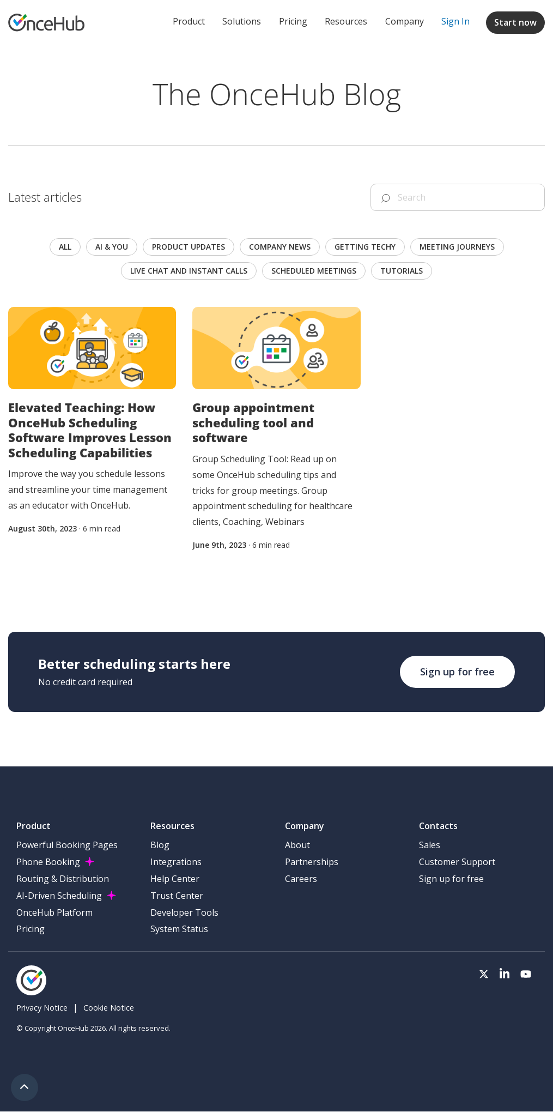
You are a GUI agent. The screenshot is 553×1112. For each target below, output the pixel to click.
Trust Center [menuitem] (176, 896)
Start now (515, 22)
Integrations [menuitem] (176, 862)
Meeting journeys (457, 246)
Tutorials (401, 270)
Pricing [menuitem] (293, 21)
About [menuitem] (297, 845)
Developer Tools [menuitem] (184, 912)
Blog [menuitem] (159, 845)
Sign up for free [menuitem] (451, 879)
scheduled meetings (313, 270)
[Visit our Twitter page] (483, 974)
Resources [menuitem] (346, 21)
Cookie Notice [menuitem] (108, 1007)
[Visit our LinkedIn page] (504, 974)
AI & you (111, 246)
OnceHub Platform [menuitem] (54, 912)
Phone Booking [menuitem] (48, 862)
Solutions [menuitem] (241, 21)
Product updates (188, 246)
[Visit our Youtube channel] (526, 974)
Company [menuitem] (404, 21)
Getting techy (365, 246)
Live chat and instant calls (188, 270)
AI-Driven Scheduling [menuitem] (59, 896)
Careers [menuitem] (301, 879)
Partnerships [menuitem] (311, 862)
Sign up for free (457, 671)
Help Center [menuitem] (174, 879)
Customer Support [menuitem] (457, 862)
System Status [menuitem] (179, 929)
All (65, 246)
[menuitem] (455, 22)
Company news (280, 246)
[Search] (457, 197)
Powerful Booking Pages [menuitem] (67, 845)
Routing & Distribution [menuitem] (62, 879)
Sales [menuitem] (429, 845)
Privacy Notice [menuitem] (42, 1007)
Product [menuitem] (189, 21)
